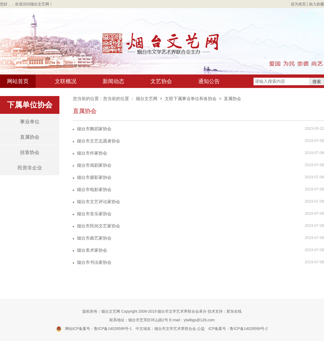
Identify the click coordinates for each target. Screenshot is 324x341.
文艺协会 (161, 81)
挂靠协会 (29, 152)
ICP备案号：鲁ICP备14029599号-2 (238, 328)
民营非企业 (30, 167)
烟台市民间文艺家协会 (98, 226)
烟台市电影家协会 (94, 189)
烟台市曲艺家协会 (94, 238)
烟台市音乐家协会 (94, 214)
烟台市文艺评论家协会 (98, 201)
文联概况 (65, 81)
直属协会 (29, 137)
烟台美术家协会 (92, 250)
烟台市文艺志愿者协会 (98, 141)
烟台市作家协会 (92, 153)
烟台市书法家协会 (94, 262)
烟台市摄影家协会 (94, 177)
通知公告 (209, 81)
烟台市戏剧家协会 (94, 165)
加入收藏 (316, 4)
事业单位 (29, 121)
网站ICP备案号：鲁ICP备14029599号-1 (98, 328)
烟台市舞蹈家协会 (94, 129)
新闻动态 (113, 81)
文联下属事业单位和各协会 (191, 98)
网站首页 (18, 81)
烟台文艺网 (146, 98)
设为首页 (298, 4)
